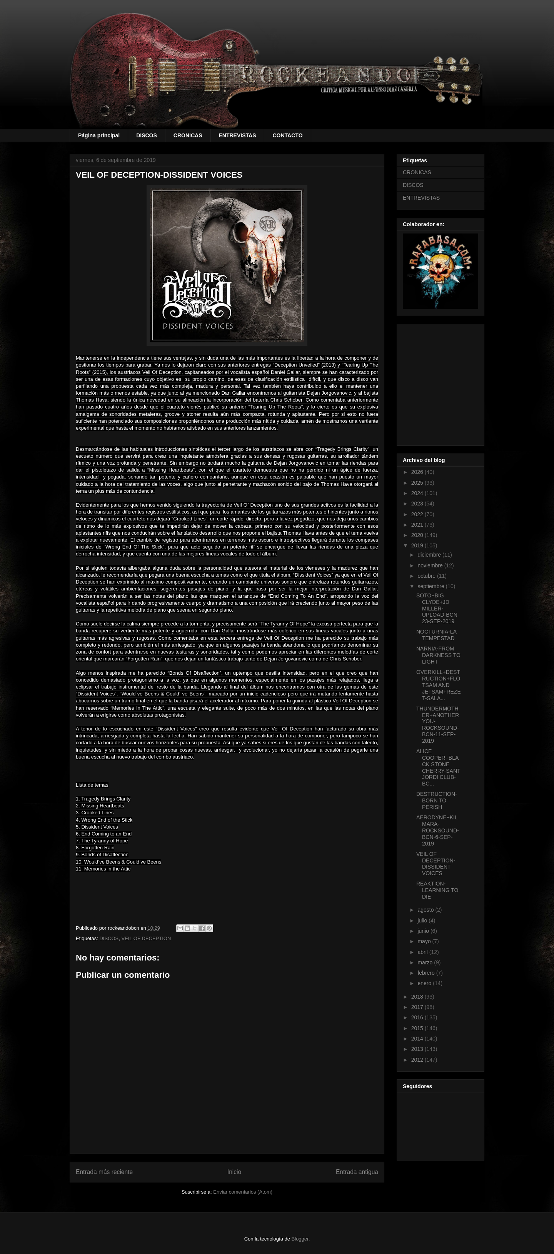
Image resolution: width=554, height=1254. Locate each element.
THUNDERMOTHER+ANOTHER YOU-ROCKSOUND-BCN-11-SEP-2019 (437, 724)
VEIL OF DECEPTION (146, 938)
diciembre (429, 555)
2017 (418, 1007)
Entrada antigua (357, 1172)
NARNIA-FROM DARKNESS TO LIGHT (438, 655)
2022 (418, 514)
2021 (418, 525)
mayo (424, 941)
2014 (418, 1039)
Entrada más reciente (104, 1172)
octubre (427, 576)
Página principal (99, 135)
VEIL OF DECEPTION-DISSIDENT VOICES (435, 863)
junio (423, 931)
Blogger (300, 1239)
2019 (418, 545)
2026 (418, 472)
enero (425, 983)
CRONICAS (188, 135)
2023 (418, 503)
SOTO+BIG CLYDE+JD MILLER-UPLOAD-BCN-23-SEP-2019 (437, 608)
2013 (418, 1049)
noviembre (430, 565)
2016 (418, 1017)
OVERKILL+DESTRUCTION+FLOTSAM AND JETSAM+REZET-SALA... (438, 685)
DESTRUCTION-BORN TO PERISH (436, 800)
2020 (418, 535)
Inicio (234, 1172)
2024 (418, 493)
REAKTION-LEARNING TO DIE (437, 890)
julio (423, 920)
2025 (418, 483)
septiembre (431, 586)
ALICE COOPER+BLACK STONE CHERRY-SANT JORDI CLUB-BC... (438, 767)
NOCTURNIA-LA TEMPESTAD (436, 635)
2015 (418, 1028)
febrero (426, 973)
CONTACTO (287, 135)
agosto (426, 910)
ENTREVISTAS (237, 135)
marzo (425, 962)
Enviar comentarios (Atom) (242, 1192)
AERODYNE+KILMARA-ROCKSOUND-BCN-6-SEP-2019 (437, 830)
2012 (418, 1060)
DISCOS (146, 135)
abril (423, 952)
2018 (418, 997)
